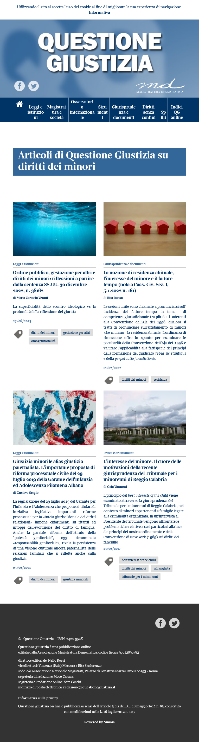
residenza (160, 379)
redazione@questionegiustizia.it (89, 687)
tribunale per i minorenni (140, 576)
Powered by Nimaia (99, 722)
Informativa (99, 12)
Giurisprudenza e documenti (124, 112)
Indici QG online (177, 112)
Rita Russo (115, 298)
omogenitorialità (43, 341)
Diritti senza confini (149, 112)
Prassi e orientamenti (119, 453)
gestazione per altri (76, 332)
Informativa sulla (38, 698)
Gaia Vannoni (117, 487)
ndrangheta (162, 568)
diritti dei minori (43, 332)
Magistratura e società (56, 112)
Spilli (163, 115)
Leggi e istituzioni (36, 112)
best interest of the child (139, 560)
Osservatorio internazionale (82, 109)
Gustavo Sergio (27, 493)
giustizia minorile (75, 579)
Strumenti (103, 112)
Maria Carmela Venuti (32, 298)
